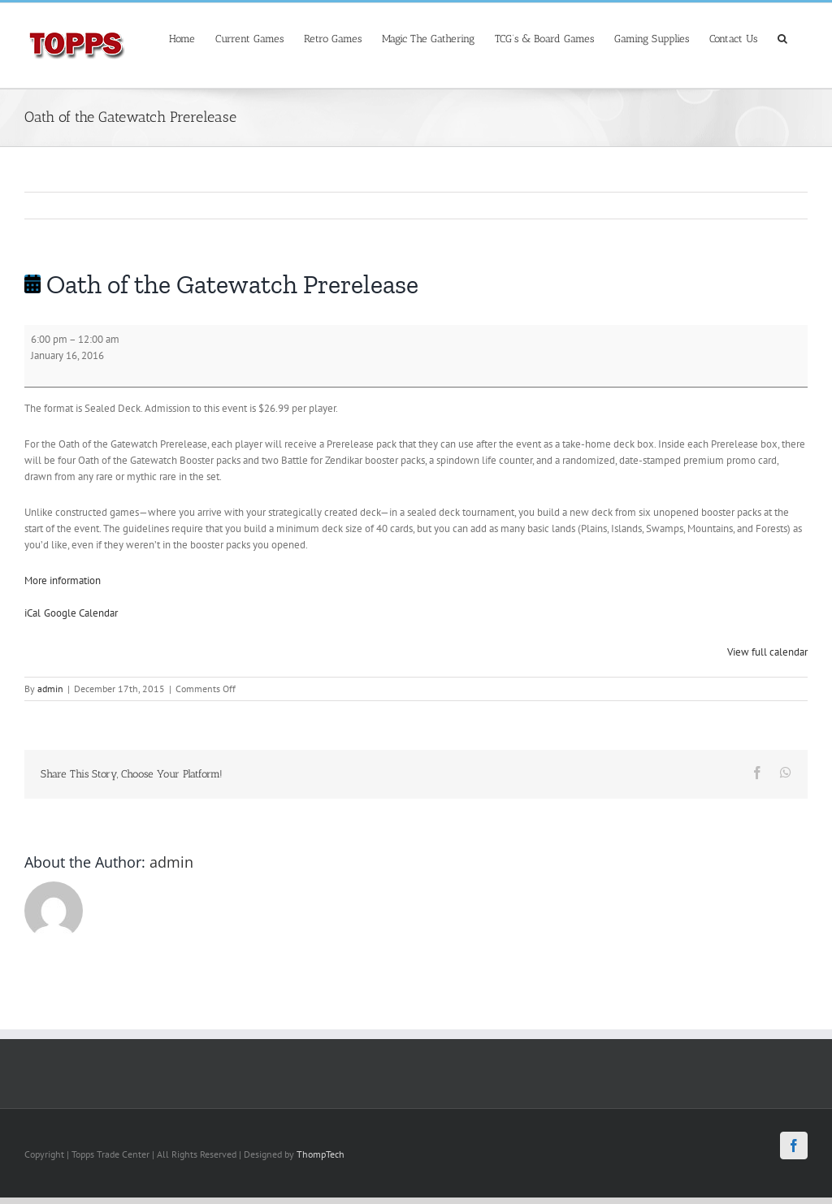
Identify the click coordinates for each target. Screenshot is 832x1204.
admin (50, 688)
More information (62, 580)
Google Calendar (81, 613)
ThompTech (320, 1154)
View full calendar (767, 652)
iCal (32, 613)
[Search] (782, 37)
